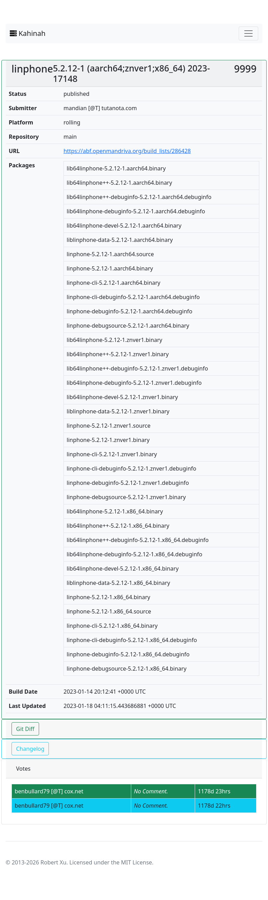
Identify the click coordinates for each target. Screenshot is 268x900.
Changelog (30, 749)
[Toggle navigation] (248, 33)
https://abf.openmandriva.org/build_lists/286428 (127, 151)
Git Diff (25, 729)
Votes (23, 768)
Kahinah (27, 33)
